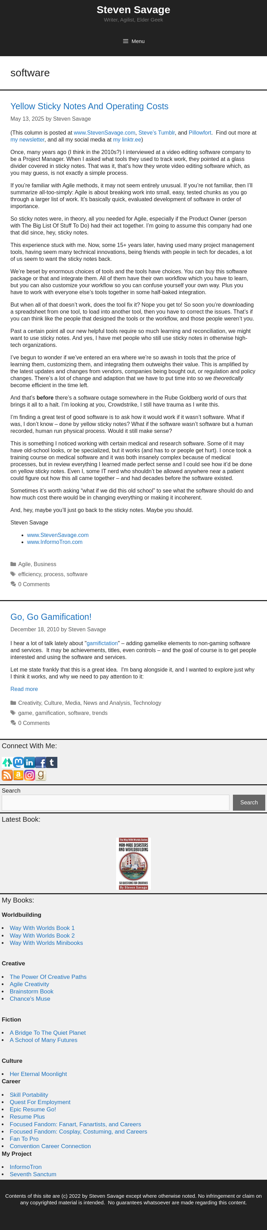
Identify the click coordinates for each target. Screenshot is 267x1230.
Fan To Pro (24, 1139)
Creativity (29, 703)
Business (45, 564)
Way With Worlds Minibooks (46, 943)
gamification (50, 713)
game (25, 713)
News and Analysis (106, 703)
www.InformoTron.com (54, 542)
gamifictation (102, 643)
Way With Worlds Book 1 (42, 928)
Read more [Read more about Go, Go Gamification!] (24, 689)
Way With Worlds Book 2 (42, 935)
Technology (147, 703)
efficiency (29, 574)
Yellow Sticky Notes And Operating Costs (89, 106)
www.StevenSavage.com (104, 133)
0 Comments (34, 584)
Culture (53, 703)
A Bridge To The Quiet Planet (48, 1033)
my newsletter (27, 140)
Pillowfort (200, 133)
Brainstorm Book (32, 991)
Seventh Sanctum (33, 1174)
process (54, 574)
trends (99, 713)
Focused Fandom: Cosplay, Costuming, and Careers (78, 1131)
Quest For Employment (40, 1102)
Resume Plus (27, 1116)
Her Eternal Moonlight (38, 1074)
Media (72, 703)
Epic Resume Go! (33, 1109)
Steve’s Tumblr (156, 133)
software (77, 574)
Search (11, 790)
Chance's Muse (30, 999)
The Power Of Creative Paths (48, 977)
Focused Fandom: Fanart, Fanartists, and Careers (75, 1124)
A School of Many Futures (44, 1040)
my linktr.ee (127, 140)
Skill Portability (29, 1095)
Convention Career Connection (50, 1146)
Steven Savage (133, 9)
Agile (24, 564)
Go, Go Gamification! (50, 617)
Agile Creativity (29, 984)
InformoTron (26, 1167)
